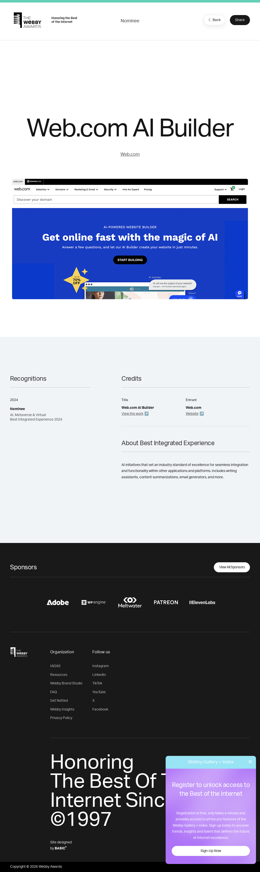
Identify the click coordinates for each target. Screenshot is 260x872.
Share (240, 20)
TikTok (97, 683)
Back (214, 19)
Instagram (100, 666)
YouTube (99, 692)
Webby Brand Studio (66, 683)
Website (192, 414)
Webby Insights (62, 709)
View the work (132, 414)
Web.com (130, 154)
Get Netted (59, 700)
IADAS (55, 666)
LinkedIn (99, 675)
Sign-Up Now (211, 851)
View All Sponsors (232, 567)
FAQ (53, 692)
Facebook (100, 709)
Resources (58, 675)
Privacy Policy (61, 718)
